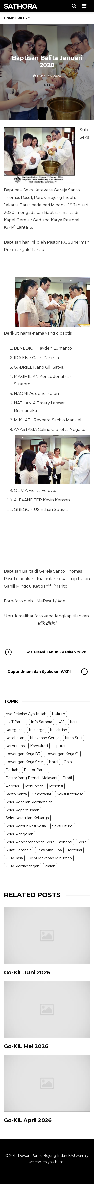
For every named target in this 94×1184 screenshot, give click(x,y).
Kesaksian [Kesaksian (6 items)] (58, 730)
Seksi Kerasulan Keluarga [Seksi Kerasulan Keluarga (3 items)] (27, 818)
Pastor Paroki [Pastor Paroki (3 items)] (35, 770)
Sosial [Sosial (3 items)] (82, 842)
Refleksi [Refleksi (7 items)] (13, 786)
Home (9, 18)
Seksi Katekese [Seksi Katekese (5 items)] (70, 794)
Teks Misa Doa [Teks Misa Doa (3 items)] (49, 850)
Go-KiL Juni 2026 (27, 972)
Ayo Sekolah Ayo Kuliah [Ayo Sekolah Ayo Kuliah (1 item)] (26, 714)
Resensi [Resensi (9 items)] (56, 786)
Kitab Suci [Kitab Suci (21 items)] (73, 738)
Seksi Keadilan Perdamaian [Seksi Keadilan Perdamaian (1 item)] (29, 802)
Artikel (48, 85)
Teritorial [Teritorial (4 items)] (74, 850)
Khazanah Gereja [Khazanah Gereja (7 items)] (44, 738)
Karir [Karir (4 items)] (74, 722)
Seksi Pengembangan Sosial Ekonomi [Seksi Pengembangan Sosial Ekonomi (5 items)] (39, 842)
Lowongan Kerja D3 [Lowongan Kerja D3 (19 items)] (23, 754)
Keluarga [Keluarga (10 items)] (36, 730)
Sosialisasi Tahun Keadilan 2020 (50, 652)
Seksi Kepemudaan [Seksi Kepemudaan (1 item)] (22, 810)
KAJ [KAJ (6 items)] (61, 722)
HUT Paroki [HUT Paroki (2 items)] (15, 722)
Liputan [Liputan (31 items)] (60, 746)
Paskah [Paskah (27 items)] (12, 770)
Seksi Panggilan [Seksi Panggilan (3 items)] (19, 834)
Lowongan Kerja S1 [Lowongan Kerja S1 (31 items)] (62, 754)
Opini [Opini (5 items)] (68, 762)
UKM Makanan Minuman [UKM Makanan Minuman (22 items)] (50, 858)
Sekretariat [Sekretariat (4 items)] (41, 794)
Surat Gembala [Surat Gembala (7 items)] (18, 850)
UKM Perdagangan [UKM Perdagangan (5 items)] (22, 866)
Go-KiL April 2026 (28, 1120)
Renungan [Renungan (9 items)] (34, 786)
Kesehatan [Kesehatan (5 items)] (15, 738)
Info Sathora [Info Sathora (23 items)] (41, 722)
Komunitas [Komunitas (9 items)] (15, 746)
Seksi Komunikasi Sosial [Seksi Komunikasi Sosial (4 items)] (26, 826)
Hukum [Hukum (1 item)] (58, 714)
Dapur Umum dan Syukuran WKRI (43, 671)
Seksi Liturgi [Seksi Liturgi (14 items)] (62, 826)
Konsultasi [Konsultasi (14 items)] (39, 746)
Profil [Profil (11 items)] (67, 778)
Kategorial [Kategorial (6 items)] (14, 730)
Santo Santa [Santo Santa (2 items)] (16, 794)
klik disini (47, 623)
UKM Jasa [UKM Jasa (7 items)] (14, 858)
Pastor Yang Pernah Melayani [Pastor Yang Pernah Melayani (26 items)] (31, 778)
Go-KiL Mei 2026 (26, 1046)
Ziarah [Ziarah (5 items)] (50, 866)
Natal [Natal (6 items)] (53, 762)
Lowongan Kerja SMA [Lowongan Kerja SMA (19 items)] (24, 762)
